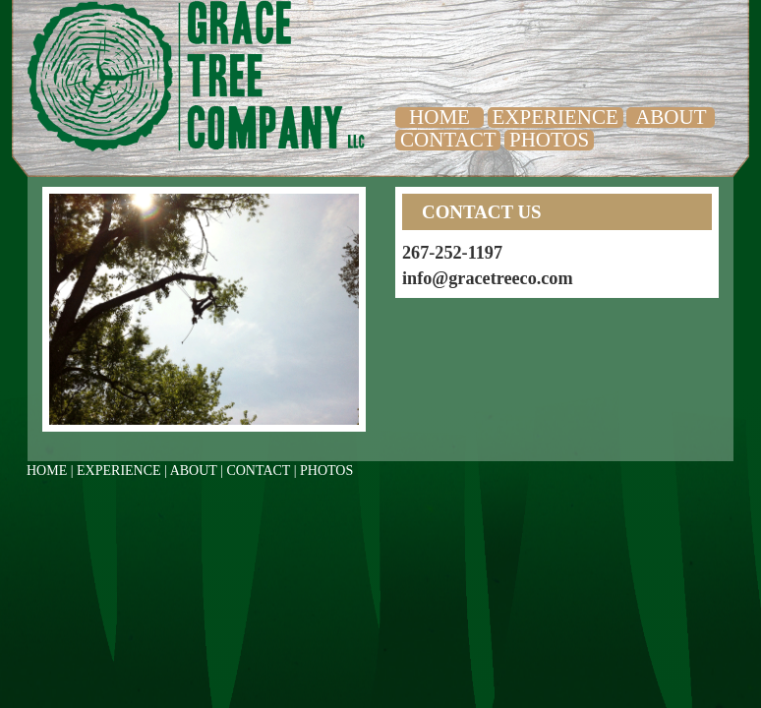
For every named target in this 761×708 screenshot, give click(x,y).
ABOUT (670, 117)
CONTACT (448, 139)
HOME (439, 117)
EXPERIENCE (555, 117)
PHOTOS (549, 139)
